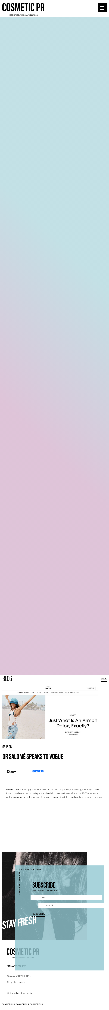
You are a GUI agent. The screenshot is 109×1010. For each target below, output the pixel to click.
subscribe (38, 913)
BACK (104, 678)
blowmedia (26, 993)
